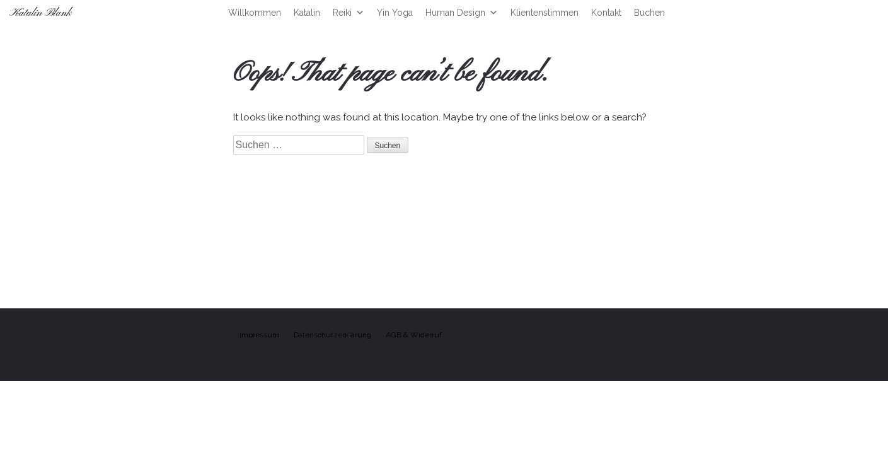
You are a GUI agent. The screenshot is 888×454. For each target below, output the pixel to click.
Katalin (307, 13)
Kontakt (606, 13)
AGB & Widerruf (414, 334)
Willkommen (254, 13)
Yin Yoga (395, 13)
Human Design (461, 13)
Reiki (348, 13)
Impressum (259, 334)
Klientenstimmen (544, 13)
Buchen (649, 13)
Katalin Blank (40, 13)
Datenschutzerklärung (332, 334)
